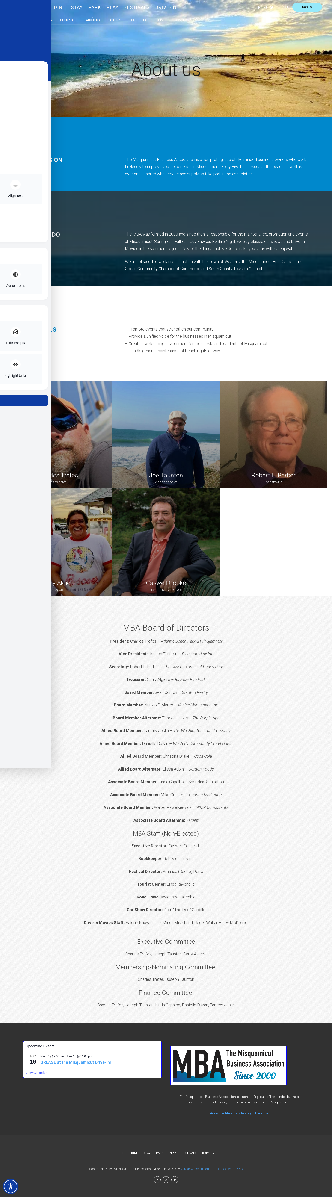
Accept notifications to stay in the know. (239, 1113)
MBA (28, 7)
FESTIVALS (145, 7)
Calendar (30, 18)
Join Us (170, 18)
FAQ (154, 18)
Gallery (122, 18)
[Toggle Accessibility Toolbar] (10, 1186)
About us (101, 18)
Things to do (292, 7)
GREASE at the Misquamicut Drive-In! (75, 1062)
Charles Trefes (58, 475)
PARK (103, 7)
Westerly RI (236, 1169)
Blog (140, 18)
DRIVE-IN (174, 7)
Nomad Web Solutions (195, 1169)
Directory (53, 18)
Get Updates (78, 18)
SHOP (50, 7)
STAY (85, 7)
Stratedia (219, 1169)
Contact (190, 18)
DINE (68, 7)
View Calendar (36, 1073)
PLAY (121, 7)
